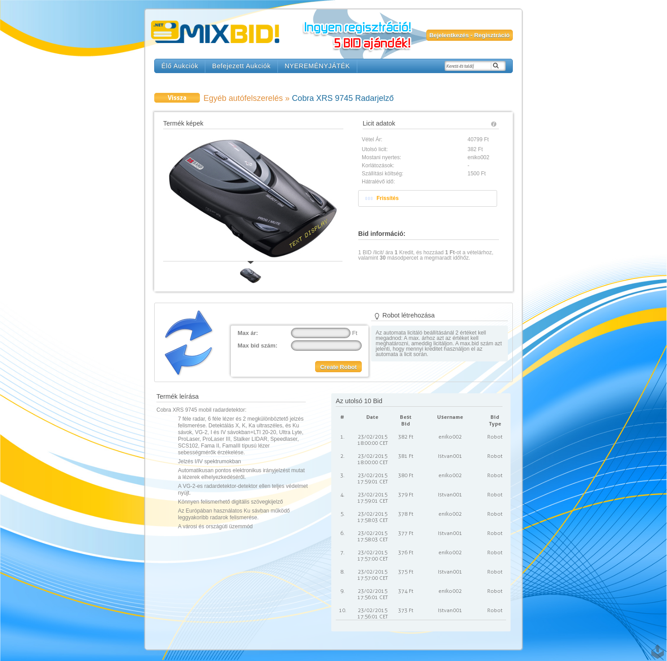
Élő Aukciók (179, 66)
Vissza (177, 97)
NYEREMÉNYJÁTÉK (317, 66)
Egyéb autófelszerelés (243, 98)
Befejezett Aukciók (241, 66)
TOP (655, 647)
